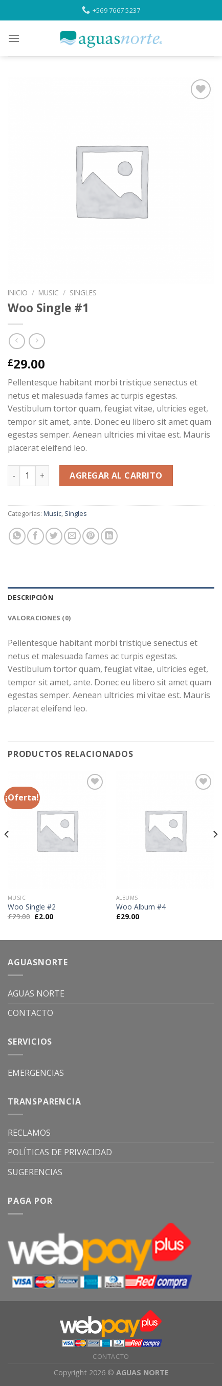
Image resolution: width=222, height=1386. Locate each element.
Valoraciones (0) (39, 617)
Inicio (18, 292)
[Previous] (7, 854)
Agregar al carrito (116, 475)
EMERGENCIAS (36, 1072)
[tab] (111, 597)
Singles (83, 292)
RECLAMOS (29, 1132)
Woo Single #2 (32, 907)
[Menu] (14, 38)
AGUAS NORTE (36, 993)
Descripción (30, 597)
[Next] (215, 854)
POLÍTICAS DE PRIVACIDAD (60, 1152)
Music (48, 292)
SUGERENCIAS (35, 1172)
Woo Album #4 (141, 907)
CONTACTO (30, 1013)
